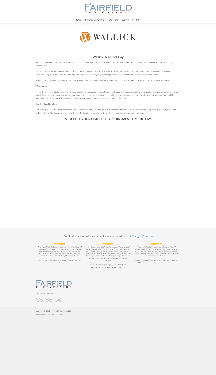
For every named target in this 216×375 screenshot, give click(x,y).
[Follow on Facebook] (38, 300)
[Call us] (56, 300)
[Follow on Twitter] (47, 300)
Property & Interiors (94, 20)
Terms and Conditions (55, 314)
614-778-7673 (49, 293)
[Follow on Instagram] (42, 300)
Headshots (113, 20)
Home (78, 20)
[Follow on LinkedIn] (60, 300)
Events (125, 20)
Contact (136, 20)
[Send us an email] (51, 300)
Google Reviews (142, 236)
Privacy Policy (41, 314)
